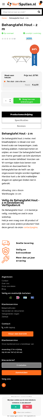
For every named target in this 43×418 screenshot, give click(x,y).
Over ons (5, 283)
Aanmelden (22, 372)
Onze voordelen (8, 286)
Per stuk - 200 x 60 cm (16, 81)
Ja (15, 407)
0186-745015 (9, 327)
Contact (5, 281)
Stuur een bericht (17, 334)
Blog (4, 289)
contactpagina (30, 227)
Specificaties (21, 120)
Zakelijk (5, 317)
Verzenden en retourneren (13, 311)
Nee (27, 407)
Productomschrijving (21, 114)
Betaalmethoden (8, 308)
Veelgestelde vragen (10, 314)
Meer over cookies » (24, 412)
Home (4, 18)
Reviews (21, 126)
